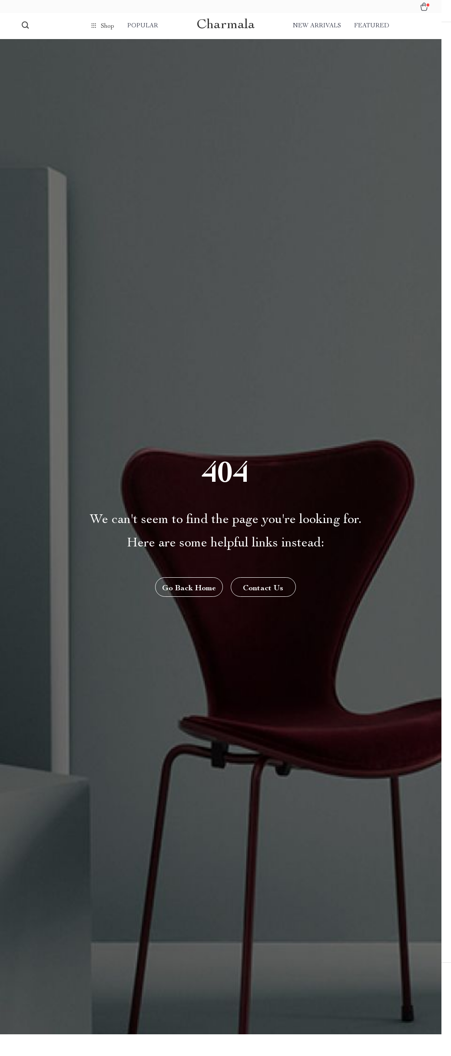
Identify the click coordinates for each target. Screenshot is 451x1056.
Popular (142, 26)
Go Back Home (189, 599)
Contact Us (264, 599)
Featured (371, 26)
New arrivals (317, 26)
